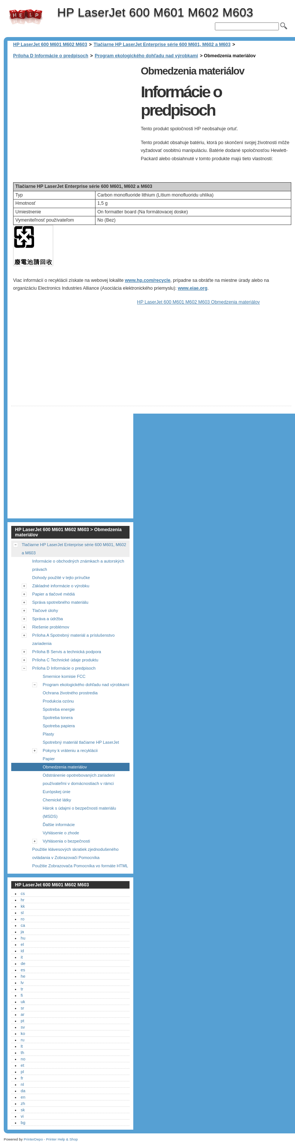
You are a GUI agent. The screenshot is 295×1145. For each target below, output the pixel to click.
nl (22, 1084)
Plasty (48, 734)
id (22, 950)
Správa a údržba (47, 618)
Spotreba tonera (58, 717)
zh (23, 1103)
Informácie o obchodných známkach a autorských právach (78, 565)
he (23, 976)
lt (22, 1046)
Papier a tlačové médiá (53, 594)
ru (22, 1040)
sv (23, 1027)
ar (22, 1014)
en (23, 1097)
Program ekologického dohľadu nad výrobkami (146, 55)
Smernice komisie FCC (64, 676)
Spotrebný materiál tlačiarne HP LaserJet (81, 742)
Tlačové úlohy (45, 610)
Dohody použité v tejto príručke (61, 577)
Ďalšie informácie (59, 824)
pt (22, 1020)
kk (23, 906)
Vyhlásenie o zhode (61, 833)
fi (22, 995)
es (23, 970)
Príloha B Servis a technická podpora (66, 651)
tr (22, 989)
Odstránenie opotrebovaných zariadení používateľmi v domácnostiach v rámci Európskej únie (79, 783)
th (22, 1052)
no (23, 1059)
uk (23, 1001)
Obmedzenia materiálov (65, 767)
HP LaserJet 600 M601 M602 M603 (25, 16)
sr (22, 1008)
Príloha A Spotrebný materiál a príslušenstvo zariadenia (73, 639)
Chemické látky (57, 800)
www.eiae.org (192, 288)
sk (23, 1110)
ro (22, 919)
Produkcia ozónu (58, 701)
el (22, 944)
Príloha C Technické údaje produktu (65, 660)
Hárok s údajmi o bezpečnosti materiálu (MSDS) (79, 812)
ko (23, 1033)
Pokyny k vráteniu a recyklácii (70, 750)
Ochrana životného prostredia (70, 693)
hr (22, 900)
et (22, 1065)
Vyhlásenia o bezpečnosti (66, 841)
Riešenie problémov (50, 627)
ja (22, 931)
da (23, 1090)
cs (23, 893)
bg (23, 1122)
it (22, 957)
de (23, 963)
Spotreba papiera (59, 726)
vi (22, 1116)
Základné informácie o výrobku (60, 586)
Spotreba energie (59, 709)
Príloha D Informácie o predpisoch (50, 55)
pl (22, 1071)
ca (23, 925)
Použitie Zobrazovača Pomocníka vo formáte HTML (80, 866)
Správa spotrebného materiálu (60, 602)
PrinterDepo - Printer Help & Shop (51, 1139)
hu (23, 938)
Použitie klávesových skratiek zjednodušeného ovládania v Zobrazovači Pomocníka (75, 853)
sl (22, 912)
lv (22, 982)
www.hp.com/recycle (148, 280)
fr (22, 1078)
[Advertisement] (74, 115)
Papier (49, 758)
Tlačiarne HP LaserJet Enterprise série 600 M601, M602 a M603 (162, 44)
